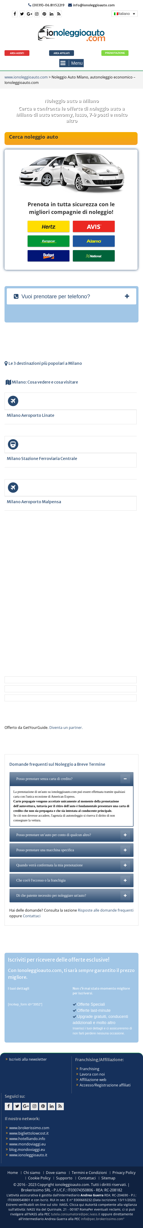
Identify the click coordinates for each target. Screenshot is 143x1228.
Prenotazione (115, 53)
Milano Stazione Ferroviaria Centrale (42, 458)
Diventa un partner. (66, 727)
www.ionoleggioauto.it (28, 1154)
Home (12, 1172)
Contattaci (32, 915)
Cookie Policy (39, 1178)
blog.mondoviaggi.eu (27, 1149)
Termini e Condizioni (89, 1172)
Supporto (64, 1178)
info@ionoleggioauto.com (94, 5)
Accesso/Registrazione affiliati (105, 1085)
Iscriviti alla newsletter (28, 1059)
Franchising (89, 1068)
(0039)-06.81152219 (48, 5)
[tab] (71, 296)
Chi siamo (32, 1172)
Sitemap (108, 1178)
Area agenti (17, 53)
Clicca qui (76, 1204)
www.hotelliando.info (27, 1138)
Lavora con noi (92, 1074)
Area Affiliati (62, 53)
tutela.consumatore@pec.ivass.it (75, 1214)
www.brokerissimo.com (29, 1127)
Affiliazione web (93, 1079)
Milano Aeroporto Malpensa (34, 501)
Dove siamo (56, 1172)
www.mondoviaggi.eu (27, 1144)
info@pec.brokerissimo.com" (102, 1219)
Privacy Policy (124, 1172)
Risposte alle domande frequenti (105, 910)
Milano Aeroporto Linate (30, 415)
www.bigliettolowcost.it (29, 1133)
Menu (71, 63)
